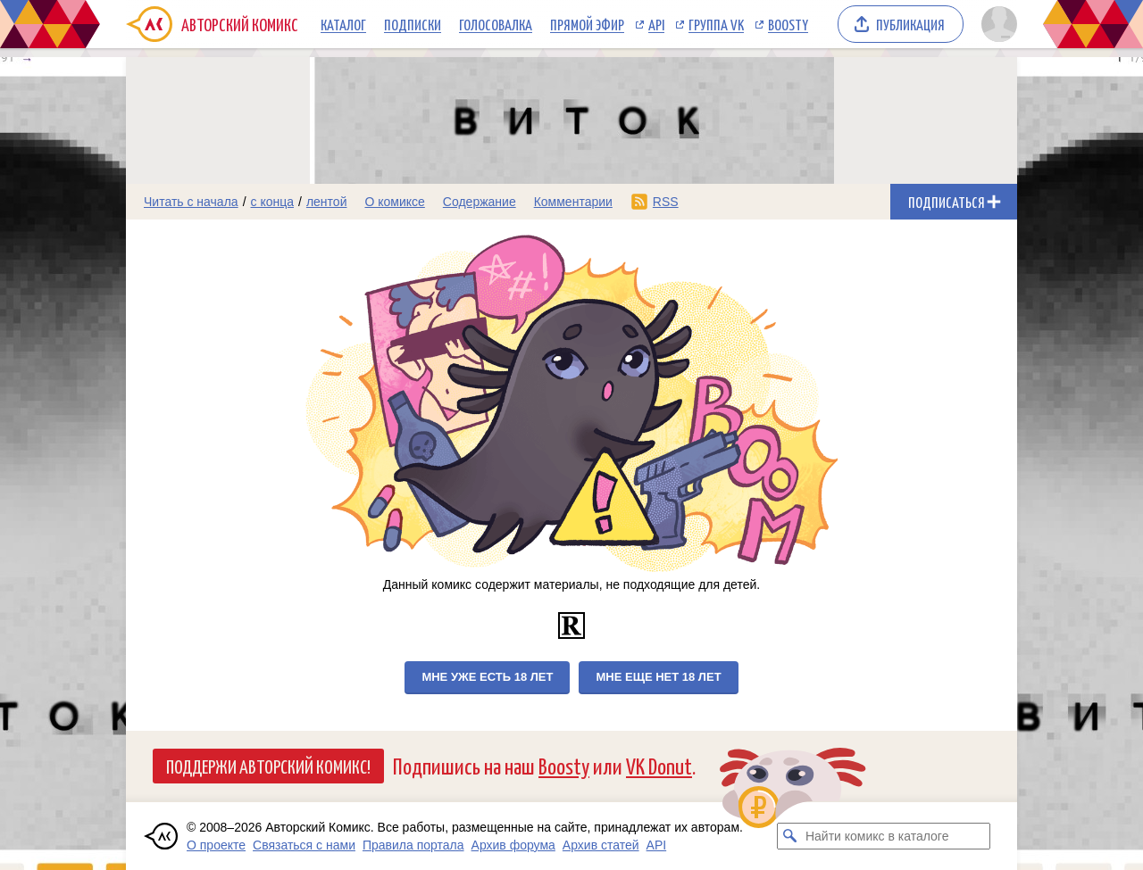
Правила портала (413, 845)
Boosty (788, 24)
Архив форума (513, 845)
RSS (666, 202)
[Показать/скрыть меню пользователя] (996, 24)
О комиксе (394, 202)
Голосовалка (495, 24)
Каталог (343, 24)
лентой (326, 202)
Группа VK (716, 24)
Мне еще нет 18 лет (658, 677)
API (656, 24)
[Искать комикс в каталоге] (790, 836)
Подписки (412, 24)
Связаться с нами (304, 845)
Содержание (479, 202)
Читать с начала (191, 202)
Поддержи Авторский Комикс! (268, 765)
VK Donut (659, 765)
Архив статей (601, 845)
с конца (273, 202)
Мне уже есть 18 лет (487, 677)
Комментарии (573, 202)
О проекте (216, 845)
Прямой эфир (587, 24)
